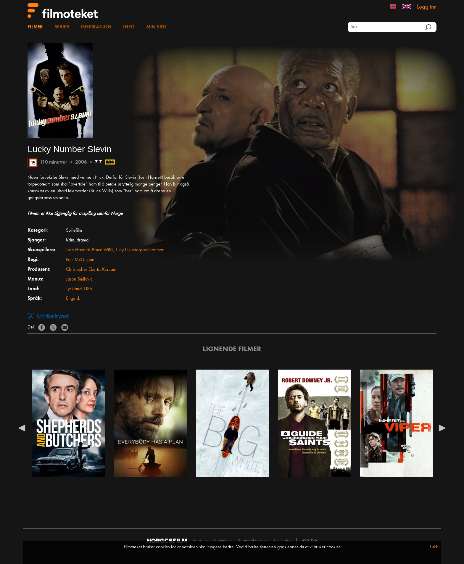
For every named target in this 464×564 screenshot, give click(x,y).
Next (442, 427)
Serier (61, 27)
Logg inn (426, 7)
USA (88, 289)
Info (129, 27)
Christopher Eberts (83, 269)
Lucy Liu (123, 250)
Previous (22, 427)
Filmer (35, 27)
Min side (156, 27)
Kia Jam (109, 269)
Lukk (434, 547)
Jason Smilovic (79, 279)
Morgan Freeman (148, 250)
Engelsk (73, 298)
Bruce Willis (102, 250)
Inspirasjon (96, 27)
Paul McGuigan (80, 259)
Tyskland (74, 289)
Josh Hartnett (78, 250)
